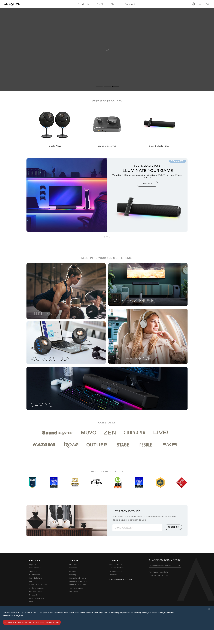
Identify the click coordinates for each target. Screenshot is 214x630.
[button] (104, 237)
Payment (73, 568)
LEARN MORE (147, 184)
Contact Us (74, 591)
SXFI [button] (100, 4)
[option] (54, 125)
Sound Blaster (35, 568)
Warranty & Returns (77, 578)
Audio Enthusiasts (36, 588)
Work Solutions (35, 578)
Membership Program (78, 581)
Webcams (33, 581)
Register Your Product (158, 575)
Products (73, 564)
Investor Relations (116, 568)
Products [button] (83, 4)
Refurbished (34, 595)
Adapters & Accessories (39, 585)
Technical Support (76, 588)
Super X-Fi (33, 564)
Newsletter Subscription (159, 572)
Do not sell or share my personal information (31, 622)
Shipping (73, 575)
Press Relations (115, 571)
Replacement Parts (37, 598)
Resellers (113, 575)
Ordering (73, 571)
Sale (31, 602)
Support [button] (130, 4)
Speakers (33, 571)
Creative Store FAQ (77, 585)
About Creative (115, 564)
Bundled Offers (35, 591)
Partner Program (120, 579)
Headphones (34, 575)
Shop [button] (114, 4)
